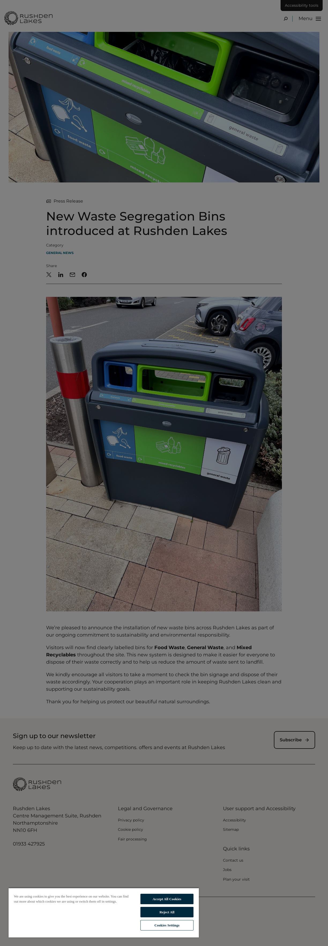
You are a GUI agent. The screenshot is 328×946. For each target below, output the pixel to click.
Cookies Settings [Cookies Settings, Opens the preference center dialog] (166, 925)
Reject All (166, 912)
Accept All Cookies (167, 899)
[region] (104, 912)
